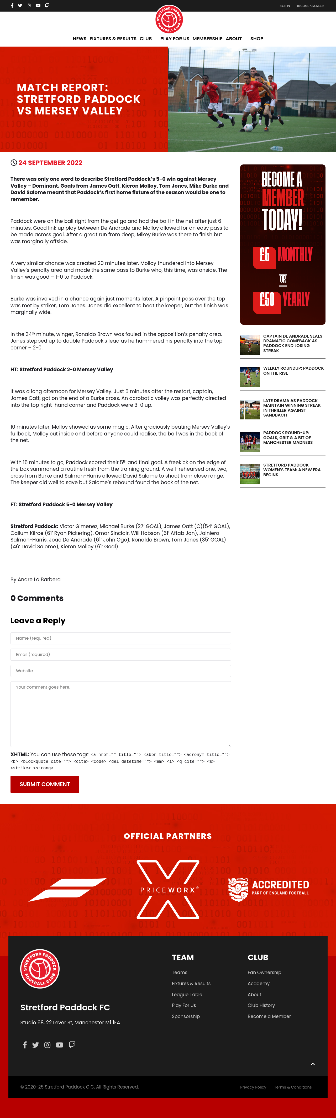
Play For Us (185, 1005)
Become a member (307, 5)
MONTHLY (283, 257)
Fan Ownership (266, 972)
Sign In (276, 5)
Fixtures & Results (193, 983)
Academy (260, 983)
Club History (263, 1005)
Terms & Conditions (290, 1087)
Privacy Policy (245, 1087)
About (255, 994)
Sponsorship (187, 1016)
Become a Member (271, 1016)
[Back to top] (312, 1064)
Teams (180, 972)
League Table (188, 994)
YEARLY (281, 301)
